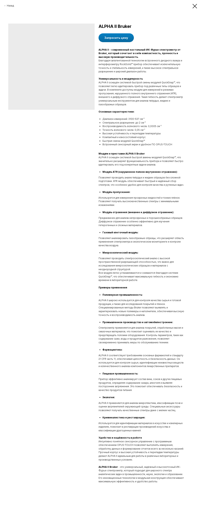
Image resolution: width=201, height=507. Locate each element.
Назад (10, 5)
